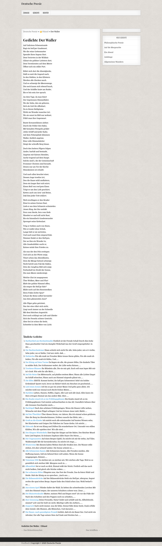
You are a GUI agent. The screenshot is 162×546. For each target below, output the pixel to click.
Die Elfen (29, 381)
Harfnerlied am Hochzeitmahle (39, 341)
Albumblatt (30, 466)
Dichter (46, 12)
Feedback (25, 543)
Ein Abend (108, 52)
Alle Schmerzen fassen (35, 451)
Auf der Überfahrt (33, 414)
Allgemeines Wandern (113, 62)
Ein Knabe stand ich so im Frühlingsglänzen (45, 399)
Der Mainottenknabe (34, 494)
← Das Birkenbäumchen (31, 530)
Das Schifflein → (93, 530)
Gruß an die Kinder (34, 420)
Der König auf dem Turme (37, 362)
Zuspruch (29, 506)
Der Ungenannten (33, 439)
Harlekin (29, 393)
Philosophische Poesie (114, 43)
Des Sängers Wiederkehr (36, 433)
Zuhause (26, 12)
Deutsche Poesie (31, 3)
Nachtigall (30, 408)
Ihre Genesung (32, 500)
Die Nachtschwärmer (35, 350)
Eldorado (29, 427)
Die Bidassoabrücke (34, 478)
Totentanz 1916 (32, 460)
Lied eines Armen (33, 387)
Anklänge (108, 57)
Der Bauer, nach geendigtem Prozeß (41, 512)
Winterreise (30, 445)
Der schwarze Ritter (34, 472)
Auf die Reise (31, 375)
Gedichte (36, 12)
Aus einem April (32, 488)
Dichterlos (30, 356)
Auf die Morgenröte (112, 48)
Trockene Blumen (33, 369)
